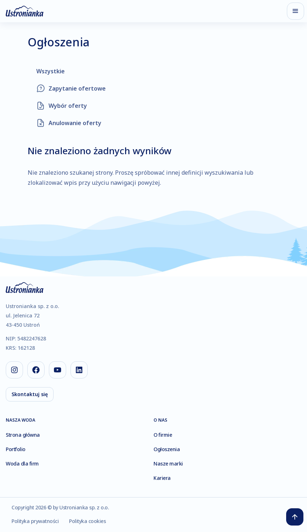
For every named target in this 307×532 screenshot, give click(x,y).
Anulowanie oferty (75, 123)
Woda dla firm (22, 463)
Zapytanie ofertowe (77, 88)
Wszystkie (50, 71)
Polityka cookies (87, 521)
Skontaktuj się (30, 394)
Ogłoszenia (167, 449)
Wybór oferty (68, 106)
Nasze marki (168, 463)
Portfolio (16, 449)
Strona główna (23, 434)
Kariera (162, 477)
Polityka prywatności (35, 521)
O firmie (163, 434)
